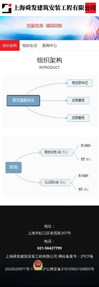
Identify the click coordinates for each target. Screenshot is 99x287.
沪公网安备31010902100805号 (68, 268)
